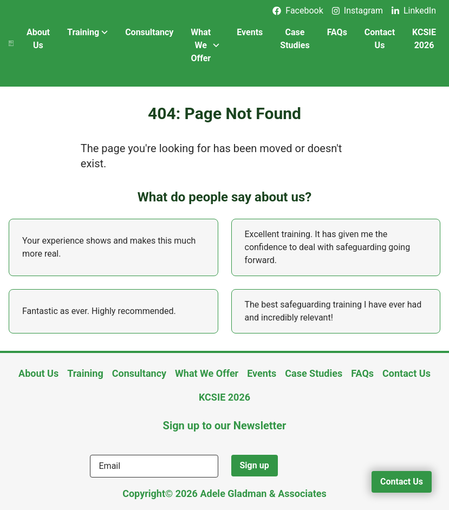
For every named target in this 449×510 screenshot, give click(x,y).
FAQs (337, 32)
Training (87, 32)
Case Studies (294, 38)
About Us (38, 38)
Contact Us (380, 38)
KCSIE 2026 (424, 38)
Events (250, 32)
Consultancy (149, 32)
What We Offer (205, 45)
